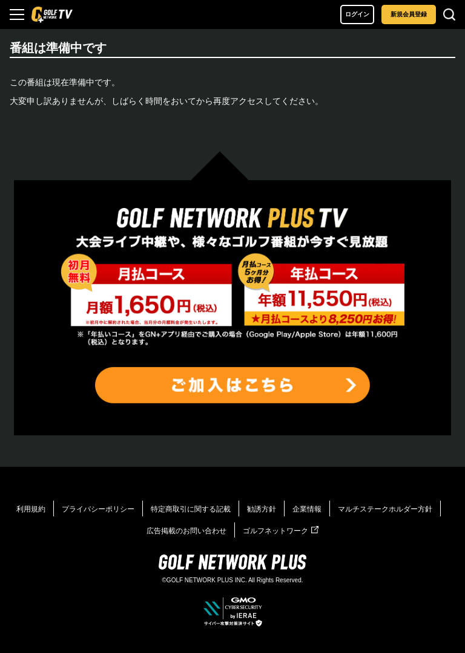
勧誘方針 (261, 509)
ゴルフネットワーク (280, 531)
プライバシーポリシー (98, 509)
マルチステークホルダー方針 (385, 509)
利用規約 (30, 509)
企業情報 (307, 509)
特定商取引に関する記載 (191, 509)
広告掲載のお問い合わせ (186, 531)
